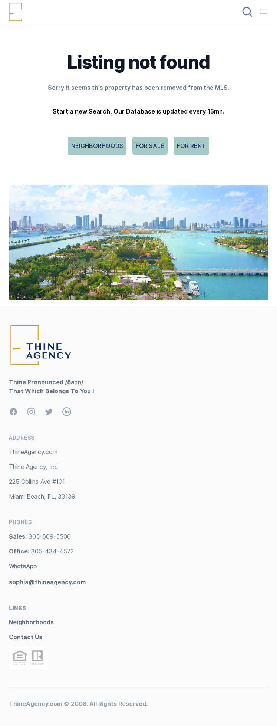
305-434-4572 (41, 551)
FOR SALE (150, 146)
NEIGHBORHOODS (97, 146)
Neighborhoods (31, 622)
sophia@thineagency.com (47, 582)
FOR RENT (191, 146)
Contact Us (25, 637)
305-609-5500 (40, 536)
